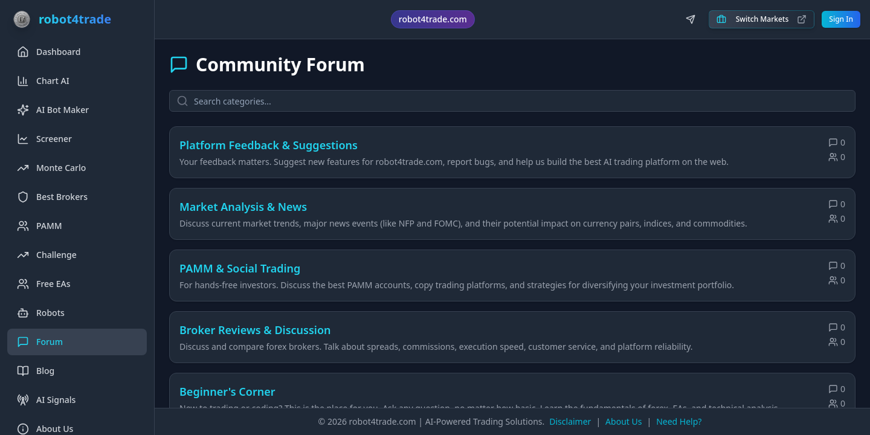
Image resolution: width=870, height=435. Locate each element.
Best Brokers (52, 197)
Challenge (47, 255)
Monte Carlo (51, 168)
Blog (35, 371)
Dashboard (48, 52)
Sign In (841, 19)
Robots (41, 313)
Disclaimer (570, 421)
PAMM (39, 226)
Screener (44, 139)
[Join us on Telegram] (690, 19)
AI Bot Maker (53, 110)
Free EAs (44, 284)
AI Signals (46, 400)
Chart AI (43, 81)
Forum (40, 342)
